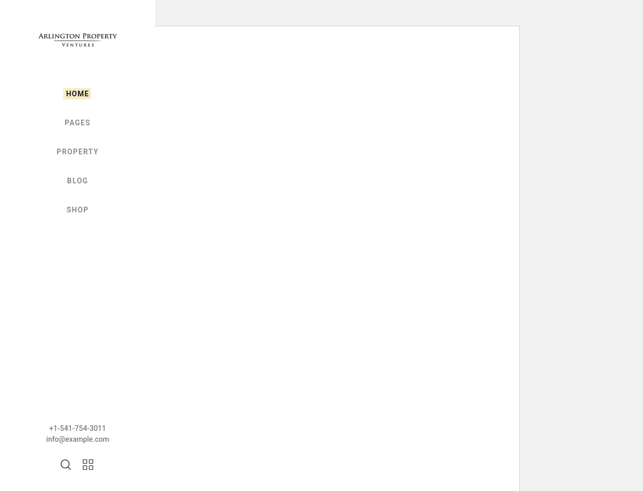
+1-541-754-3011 (77, 428)
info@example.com (77, 439)
